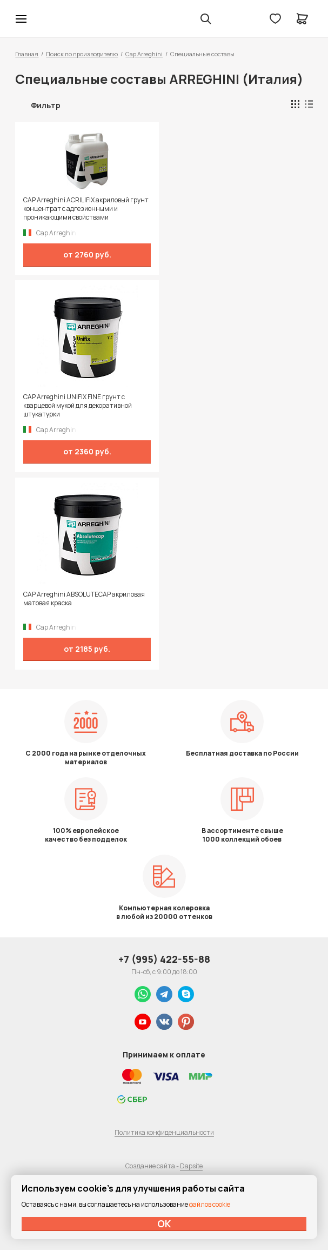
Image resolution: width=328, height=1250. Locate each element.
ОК (164, 1223)
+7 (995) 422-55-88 (164, 959)
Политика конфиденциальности (164, 1132)
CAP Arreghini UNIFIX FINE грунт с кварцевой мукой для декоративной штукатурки (77, 406)
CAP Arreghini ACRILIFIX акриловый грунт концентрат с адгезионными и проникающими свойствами (86, 209)
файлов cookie (209, 1204)
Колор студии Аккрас (49, 19)
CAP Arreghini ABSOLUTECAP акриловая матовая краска (84, 598)
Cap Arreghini (144, 54)
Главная (26, 54)
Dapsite (191, 1165)
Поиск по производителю (82, 54)
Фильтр (46, 105)
